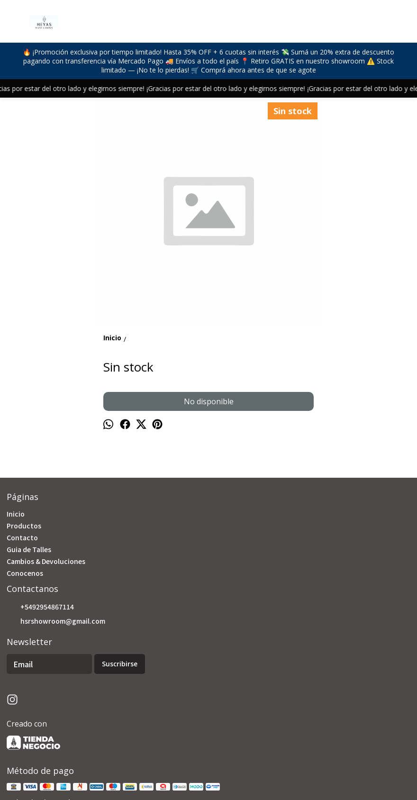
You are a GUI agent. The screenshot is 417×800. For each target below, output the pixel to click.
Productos (24, 525)
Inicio (16, 513)
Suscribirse (119, 663)
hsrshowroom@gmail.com (56, 621)
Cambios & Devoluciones (46, 561)
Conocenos (25, 573)
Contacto (22, 537)
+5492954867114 (40, 607)
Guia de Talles (29, 549)
